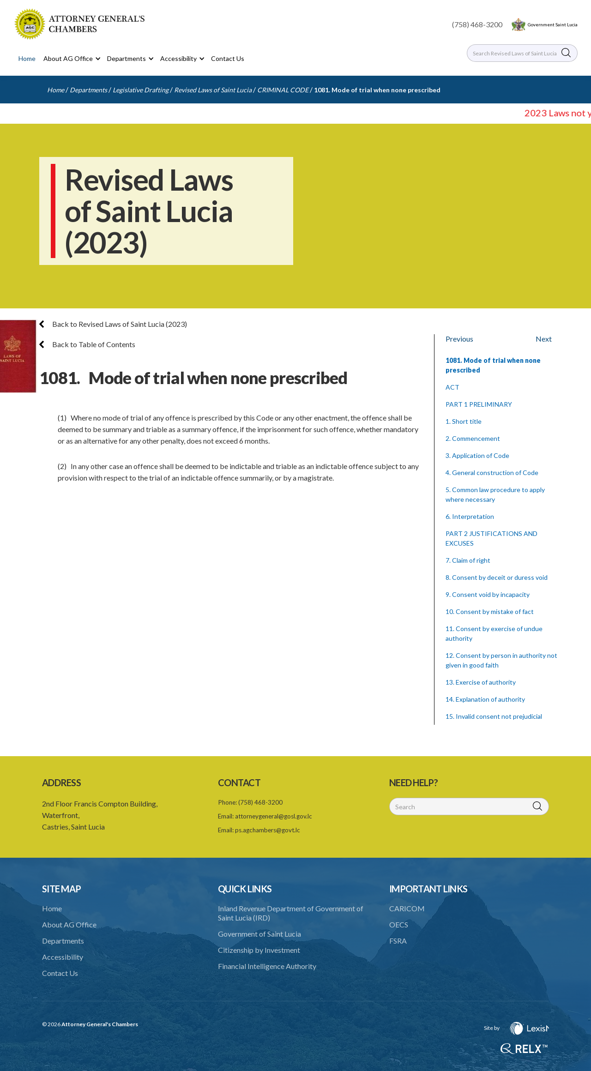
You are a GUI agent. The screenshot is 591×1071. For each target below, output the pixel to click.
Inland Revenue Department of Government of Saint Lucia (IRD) (290, 913)
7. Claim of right (468, 560)
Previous (459, 338)
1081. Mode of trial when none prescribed (377, 89)
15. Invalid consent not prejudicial (494, 716)
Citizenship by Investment (259, 949)
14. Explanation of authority (485, 699)
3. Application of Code (477, 455)
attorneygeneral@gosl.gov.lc (273, 816)
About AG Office (69, 924)
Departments (88, 89)
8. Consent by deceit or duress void (497, 577)
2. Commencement (473, 438)
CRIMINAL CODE (282, 89)
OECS (398, 924)
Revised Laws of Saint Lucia (213, 89)
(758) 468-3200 (477, 24)
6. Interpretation (470, 516)
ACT (452, 387)
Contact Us (227, 58)
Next (544, 338)
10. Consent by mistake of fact (490, 611)
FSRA (398, 940)
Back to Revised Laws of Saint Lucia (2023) (113, 323)
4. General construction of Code (492, 472)
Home (27, 58)
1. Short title (464, 421)
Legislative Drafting (141, 89)
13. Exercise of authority (481, 682)
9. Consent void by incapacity (488, 594)
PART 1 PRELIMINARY (479, 404)
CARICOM (407, 908)
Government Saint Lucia (553, 24)
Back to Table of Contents (87, 344)
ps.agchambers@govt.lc (267, 830)
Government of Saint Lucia (259, 933)
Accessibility (62, 956)
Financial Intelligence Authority (267, 966)
